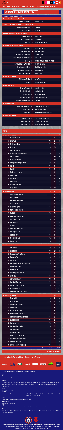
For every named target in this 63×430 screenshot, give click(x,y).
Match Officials (40, 6)
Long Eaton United (40, 48)
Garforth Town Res (15, 342)
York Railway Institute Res (42, 118)
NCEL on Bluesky (41, 410)
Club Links (4, 412)
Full (2, 390)
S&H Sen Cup (33, 384)
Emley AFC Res (26, 118)
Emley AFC (38, 30)
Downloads (34, 407)
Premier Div (23, 382)
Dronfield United (25, 91)
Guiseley (27, 61)
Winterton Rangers (40, 109)
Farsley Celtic (39, 39)
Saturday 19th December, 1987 (12, 16)
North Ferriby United (41, 67)
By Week (13, 382)
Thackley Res (14, 301)
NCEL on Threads (33, 410)
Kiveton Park (13, 241)
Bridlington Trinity (24, 79)
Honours (40, 407)
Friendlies (48, 384)
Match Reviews (41, 377)
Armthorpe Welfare (40, 82)
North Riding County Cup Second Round (15, 19)
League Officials (5, 407)
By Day (8, 382)
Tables (23, 6)
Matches (18, 6)
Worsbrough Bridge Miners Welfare (45, 61)
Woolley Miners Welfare (23, 100)
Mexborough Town (40, 94)
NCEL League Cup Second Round (13, 45)
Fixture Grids (54, 384)
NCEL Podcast (53, 377)
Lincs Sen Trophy (17, 384)
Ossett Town (26, 109)
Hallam (28, 82)
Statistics (28, 6)
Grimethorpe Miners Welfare (21, 58)
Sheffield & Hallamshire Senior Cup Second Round (18, 24)
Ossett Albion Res (25, 124)
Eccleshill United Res (16, 310)
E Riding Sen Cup (8, 384)
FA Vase (56, 393)
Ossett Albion (38, 36)
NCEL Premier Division (9, 76)
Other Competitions (32, 377)
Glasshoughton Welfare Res (18, 338)
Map (17, 399)
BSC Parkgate (39, 70)
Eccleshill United (40, 88)
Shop (55, 6)
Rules (24, 407)
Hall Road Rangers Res (16, 326)
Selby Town (27, 112)
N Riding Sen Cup (25, 384)
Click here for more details (52, 351)
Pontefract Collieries (41, 42)
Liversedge (38, 58)
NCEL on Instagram (14, 410)
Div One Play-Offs (45, 382)
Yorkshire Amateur (24, 73)
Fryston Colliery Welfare (23, 106)
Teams (33, 6)
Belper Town (38, 73)
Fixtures (7, 377)
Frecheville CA (39, 91)
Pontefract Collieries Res (42, 124)
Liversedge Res (25, 121)
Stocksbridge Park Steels (42, 106)
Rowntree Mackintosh (23, 67)
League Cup (52, 382)
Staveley (37, 27)
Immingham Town (25, 97)
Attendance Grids (5, 386)
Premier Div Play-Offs (31, 382)
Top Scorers (4, 393)
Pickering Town (39, 21)
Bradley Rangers (25, 88)
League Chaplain (12, 407)
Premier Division (17, 377)
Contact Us (19, 407)
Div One (38, 382)
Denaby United (25, 51)
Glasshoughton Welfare (23, 54)
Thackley (27, 42)
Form (12, 390)
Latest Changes (5, 403)
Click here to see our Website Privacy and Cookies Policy (31, 428)
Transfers (47, 377)
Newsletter (45, 407)
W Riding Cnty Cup (41, 384)
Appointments (12, 403)
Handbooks (28, 407)
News (13, 6)
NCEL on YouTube (50, 410)
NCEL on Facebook (24, 410)
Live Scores (8, 6)
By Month (18, 382)
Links (51, 6)
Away (9, 390)
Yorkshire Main (39, 54)
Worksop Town (26, 30)
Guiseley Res (13, 307)
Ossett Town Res (14, 320)
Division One (24, 377)
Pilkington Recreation (41, 97)
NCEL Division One (8, 85)
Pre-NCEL (50, 407)
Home (4, 6)
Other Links (10, 412)
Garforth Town (26, 94)
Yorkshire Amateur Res (41, 121)
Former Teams (28, 399)
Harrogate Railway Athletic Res (19, 317)
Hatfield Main (26, 36)
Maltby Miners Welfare (23, 27)
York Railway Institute (23, 70)
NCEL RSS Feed (57, 410)
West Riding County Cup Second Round (15, 33)
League (47, 6)
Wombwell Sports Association (43, 112)
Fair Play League (11, 393)
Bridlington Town (40, 64)
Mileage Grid (21, 399)
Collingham (26, 48)
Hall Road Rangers (40, 51)
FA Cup (57, 382)
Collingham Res (14, 329)
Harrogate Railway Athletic (22, 64)
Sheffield (37, 100)
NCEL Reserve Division (9, 115)
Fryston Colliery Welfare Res (18, 345)
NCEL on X (7, 410)
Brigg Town (38, 79)
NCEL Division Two (8, 103)
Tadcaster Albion (25, 39)
